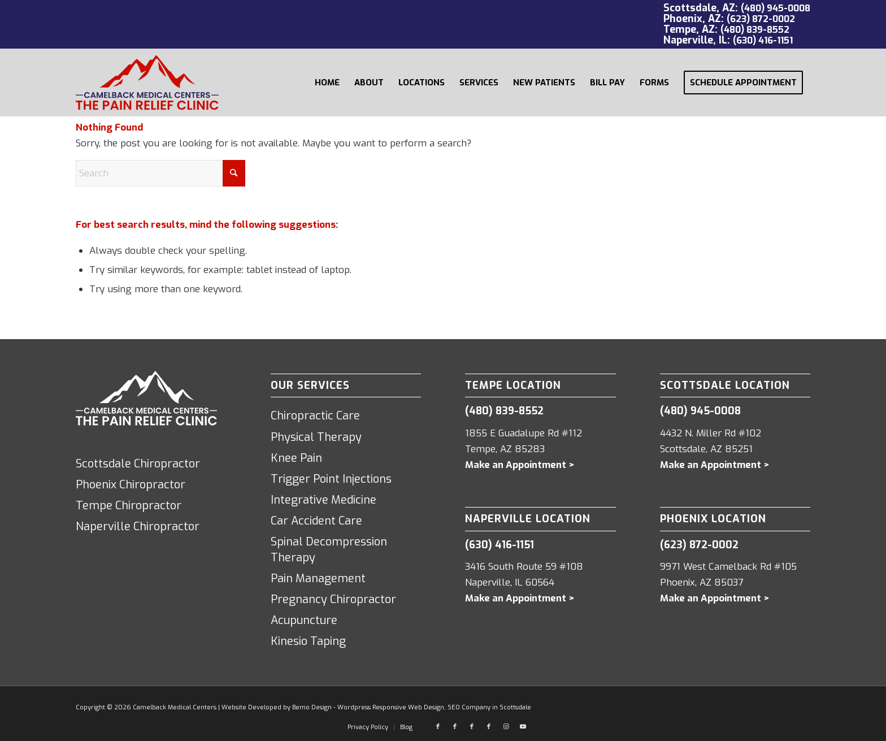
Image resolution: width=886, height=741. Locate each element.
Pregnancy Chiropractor (333, 599)
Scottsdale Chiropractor (138, 463)
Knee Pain (296, 458)
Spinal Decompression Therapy (329, 549)
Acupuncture (304, 620)
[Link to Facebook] (437, 726)
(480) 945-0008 (775, 8)
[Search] (160, 173)
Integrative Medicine (323, 500)
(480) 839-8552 (754, 30)
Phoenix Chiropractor (130, 484)
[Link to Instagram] (505, 726)
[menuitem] (327, 82)
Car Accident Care (316, 520)
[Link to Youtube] (522, 726)
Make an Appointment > (520, 464)
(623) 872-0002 (761, 19)
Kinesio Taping (308, 641)
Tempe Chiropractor (128, 505)
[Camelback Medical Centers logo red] (147, 82)
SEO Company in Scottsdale (489, 707)
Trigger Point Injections (331, 479)
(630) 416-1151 (763, 40)
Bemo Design (312, 707)
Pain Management (318, 578)
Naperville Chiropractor (137, 526)
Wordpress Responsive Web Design (390, 707)
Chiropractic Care (315, 415)
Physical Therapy (316, 437)
